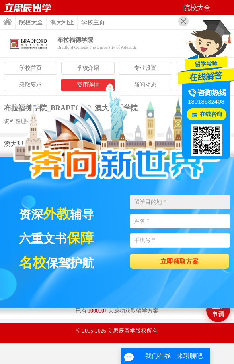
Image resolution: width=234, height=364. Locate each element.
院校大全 (31, 22)
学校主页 (93, 22)
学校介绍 (88, 68)
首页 (7, 21)
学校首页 (31, 68)
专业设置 (145, 68)
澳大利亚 (62, 22)
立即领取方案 (179, 261)
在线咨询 (211, 114)
